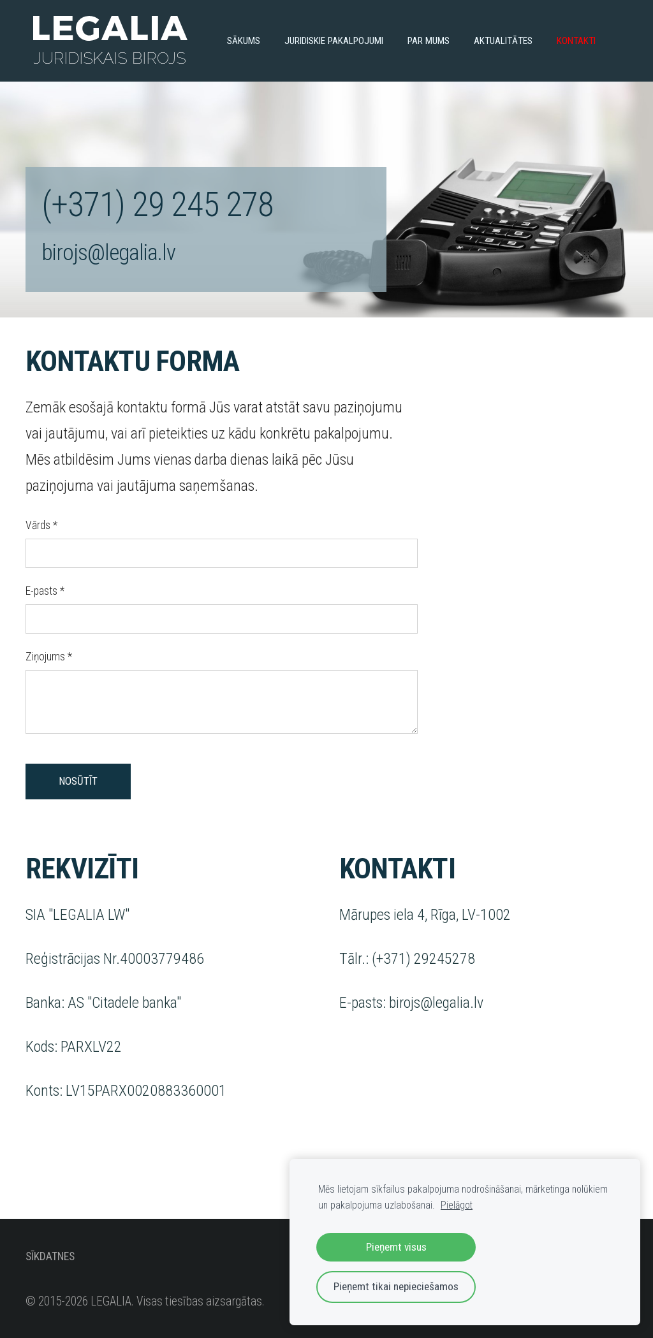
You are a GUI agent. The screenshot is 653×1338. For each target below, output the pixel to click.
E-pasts (45, 591)
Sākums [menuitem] (243, 41)
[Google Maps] (535, 546)
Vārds (41, 525)
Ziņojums (49, 656)
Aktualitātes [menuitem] (503, 41)
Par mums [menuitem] (428, 41)
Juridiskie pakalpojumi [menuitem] (333, 41)
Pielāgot (457, 1205)
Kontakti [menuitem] (576, 41)
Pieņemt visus (396, 1246)
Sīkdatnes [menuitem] (50, 1256)
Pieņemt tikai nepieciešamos (396, 1286)
